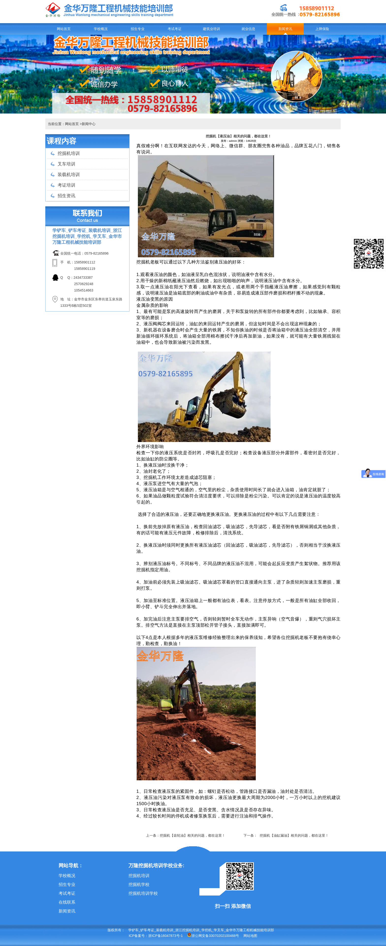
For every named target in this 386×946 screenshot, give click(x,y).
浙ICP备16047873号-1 (165, 936)
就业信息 (248, 29)
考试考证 (174, 29)
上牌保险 (322, 29)
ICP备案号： (138, 936)
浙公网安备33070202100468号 (213, 936)
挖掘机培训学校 (143, 893)
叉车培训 (66, 164)
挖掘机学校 (139, 884)
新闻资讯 (285, 29)
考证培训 (66, 185)
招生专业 (138, 29)
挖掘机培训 (69, 153)
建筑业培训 (211, 29)
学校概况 (101, 29)
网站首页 (64, 29)
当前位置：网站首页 (63, 124)
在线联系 (67, 902)
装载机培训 (69, 174)
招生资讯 (66, 195)
